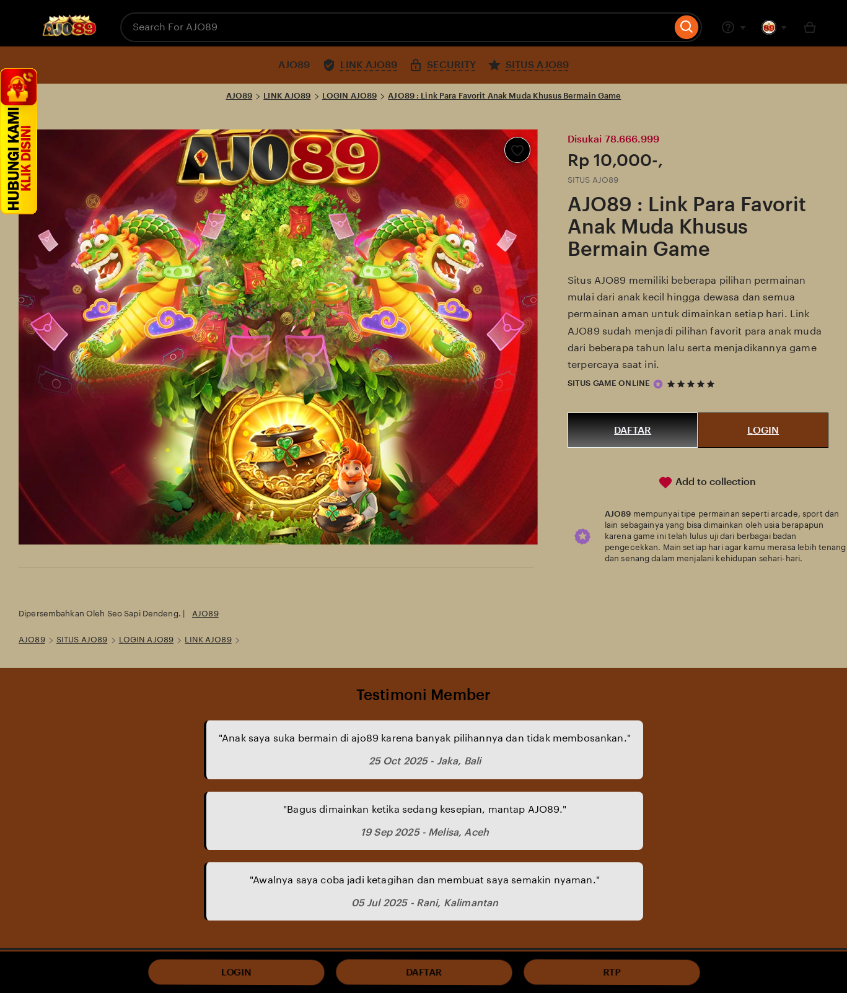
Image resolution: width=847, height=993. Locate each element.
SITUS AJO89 (81, 639)
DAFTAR (632, 430)
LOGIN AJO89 (349, 95)
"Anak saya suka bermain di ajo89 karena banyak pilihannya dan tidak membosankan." (425, 738)
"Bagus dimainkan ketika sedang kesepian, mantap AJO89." (424, 809)
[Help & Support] (733, 27)
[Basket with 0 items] (810, 27)
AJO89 (239, 95)
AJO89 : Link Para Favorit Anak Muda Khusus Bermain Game (504, 95)
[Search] (687, 27)
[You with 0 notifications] (774, 27)
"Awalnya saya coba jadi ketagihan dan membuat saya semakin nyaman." (425, 880)
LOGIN (763, 430)
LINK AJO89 (286, 95)
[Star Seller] (658, 384)
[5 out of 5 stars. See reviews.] (692, 384)
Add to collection (707, 482)
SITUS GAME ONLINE (609, 383)
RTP (611, 972)
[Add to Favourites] (517, 150)
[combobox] (396, 27)
